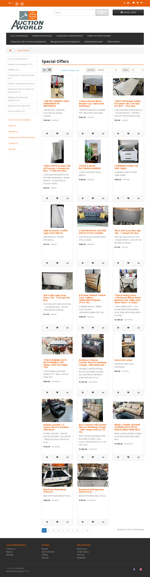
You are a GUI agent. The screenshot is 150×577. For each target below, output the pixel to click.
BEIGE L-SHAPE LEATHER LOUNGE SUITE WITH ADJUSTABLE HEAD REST (127, 427)
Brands (45, 549)
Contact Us (13, 143)
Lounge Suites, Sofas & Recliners (69, 35)
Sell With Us (13, 131)
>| (87, 530)
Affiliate (45, 555)
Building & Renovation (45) (19, 106)
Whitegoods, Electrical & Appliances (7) (18, 99)
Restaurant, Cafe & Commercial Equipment (28, 41)
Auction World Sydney (15, 571)
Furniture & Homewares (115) (20, 64)
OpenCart (20, 568)
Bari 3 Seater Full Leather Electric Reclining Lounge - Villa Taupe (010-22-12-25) (93, 428)
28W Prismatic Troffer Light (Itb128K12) (55, 231)
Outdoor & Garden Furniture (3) (21, 83)
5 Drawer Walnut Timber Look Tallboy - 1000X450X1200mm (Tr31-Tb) (92, 299)
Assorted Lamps (123, 359)
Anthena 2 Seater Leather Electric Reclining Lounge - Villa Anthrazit (92, 362)
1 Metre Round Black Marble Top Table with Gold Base (91, 103)
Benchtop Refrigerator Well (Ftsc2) (91, 490)
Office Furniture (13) (16, 111)
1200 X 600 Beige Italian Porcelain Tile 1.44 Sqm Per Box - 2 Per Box (127, 103)
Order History (83, 552)
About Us (12, 125)
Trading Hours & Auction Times (21, 137)
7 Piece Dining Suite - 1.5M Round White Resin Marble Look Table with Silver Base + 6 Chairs (127, 299)
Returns (9, 552)
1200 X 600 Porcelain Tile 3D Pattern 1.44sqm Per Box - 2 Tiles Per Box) (56, 168)
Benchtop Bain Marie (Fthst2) (54, 490)
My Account (82, 549)
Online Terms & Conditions (19, 120)
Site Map (12, 149)
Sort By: (91, 70)
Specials (45, 557)
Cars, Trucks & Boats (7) (18, 59)
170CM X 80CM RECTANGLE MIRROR (89, 167)
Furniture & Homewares (42, 35)
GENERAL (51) (13, 70)
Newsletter (81, 557)
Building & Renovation (94, 41)
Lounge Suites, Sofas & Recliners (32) (21, 76)
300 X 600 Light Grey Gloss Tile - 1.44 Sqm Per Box (56, 297)
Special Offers (23, 50)
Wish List (80, 555)
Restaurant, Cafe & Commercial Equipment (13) (21, 90)
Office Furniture (113, 41)
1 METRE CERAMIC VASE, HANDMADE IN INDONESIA (56, 103)
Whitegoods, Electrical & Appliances (65, 41)
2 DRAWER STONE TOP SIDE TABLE (126, 167)
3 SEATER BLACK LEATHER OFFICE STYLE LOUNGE (92, 231)
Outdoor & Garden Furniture (99, 35)
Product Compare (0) (70, 70)
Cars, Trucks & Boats (19, 35)
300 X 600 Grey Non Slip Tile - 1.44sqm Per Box (127, 231)
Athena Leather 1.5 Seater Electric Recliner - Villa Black (56, 427)
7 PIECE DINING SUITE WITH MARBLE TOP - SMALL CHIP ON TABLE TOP (55, 363)
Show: (125, 70)
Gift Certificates (48, 552)
